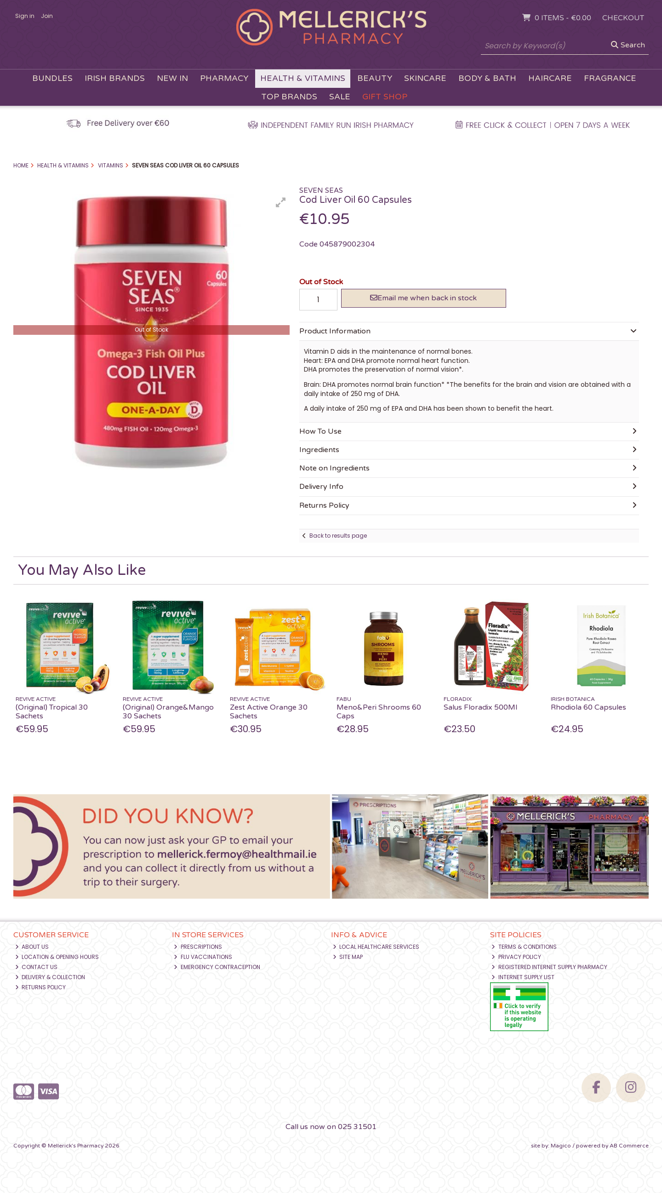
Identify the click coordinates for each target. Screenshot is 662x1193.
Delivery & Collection (50, 977)
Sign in (24, 16)
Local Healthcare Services (376, 947)
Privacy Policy (516, 957)
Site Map (348, 957)
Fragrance (610, 78)
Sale (339, 97)
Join (47, 16)
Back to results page (338, 535)
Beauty (374, 78)
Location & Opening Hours (57, 957)
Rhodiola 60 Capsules (588, 707)
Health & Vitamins (302, 78)
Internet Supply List (522, 977)
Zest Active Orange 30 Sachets (269, 712)
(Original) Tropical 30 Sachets (52, 712)
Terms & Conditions (524, 947)
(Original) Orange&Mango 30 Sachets (168, 712)
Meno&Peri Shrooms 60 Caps (379, 712)
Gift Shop (384, 97)
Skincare (425, 78)
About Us (32, 947)
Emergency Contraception (217, 967)
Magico (561, 1145)
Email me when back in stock (423, 298)
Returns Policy (40, 987)
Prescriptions (198, 947)
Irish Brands (115, 78)
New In (172, 78)
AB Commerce (629, 1145)
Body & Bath (487, 78)
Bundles (52, 78)
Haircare (550, 78)
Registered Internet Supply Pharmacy (549, 967)
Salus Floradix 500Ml (480, 707)
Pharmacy (224, 78)
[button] (281, 202)
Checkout (623, 18)
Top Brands (289, 97)
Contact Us (36, 967)
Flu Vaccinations (203, 957)
